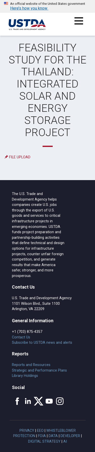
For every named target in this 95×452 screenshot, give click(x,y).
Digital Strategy (44, 441)
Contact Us (21, 337)
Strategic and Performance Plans (39, 370)
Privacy (27, 430)
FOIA (42, 436)
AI (65, 441)
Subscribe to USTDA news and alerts (42, 342)
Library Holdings (25, 376)
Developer (70, 436)
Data (53, 436)
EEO (40, 430)
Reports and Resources (31, 365)
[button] (81, 23)
